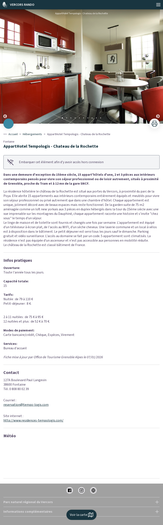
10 (100, 118)
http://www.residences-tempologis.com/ (33, 420)
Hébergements (32, 134)
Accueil (13, 134)
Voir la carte (81, 514)
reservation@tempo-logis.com (26, 404)
